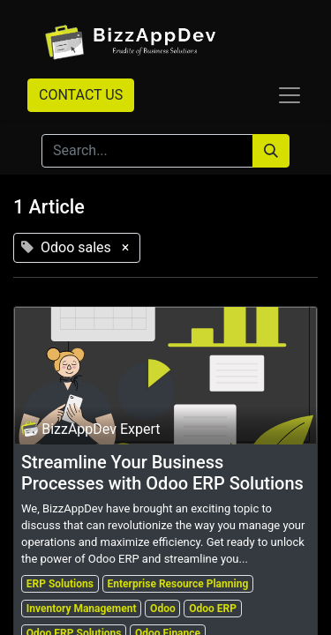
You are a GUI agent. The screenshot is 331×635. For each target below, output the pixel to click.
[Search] (271, 151)
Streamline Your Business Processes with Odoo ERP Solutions (162, 473)
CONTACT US (81, 94)
